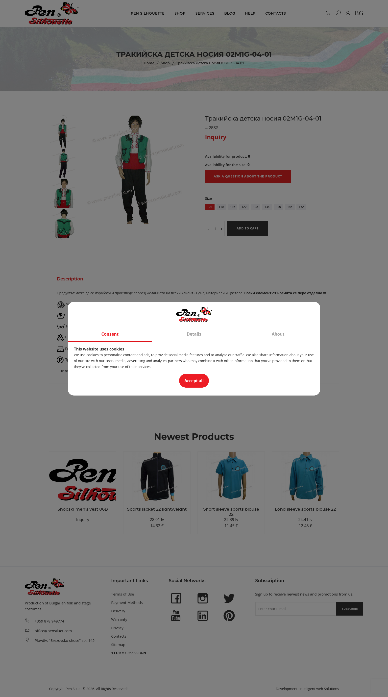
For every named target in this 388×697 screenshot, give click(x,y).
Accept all (194, 380)
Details (194, 334)
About (278, 334)
